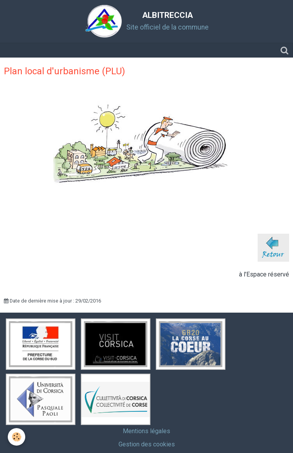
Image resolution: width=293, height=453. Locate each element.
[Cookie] (16, 437)
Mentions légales (146, 431)
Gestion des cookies (147, 444)
